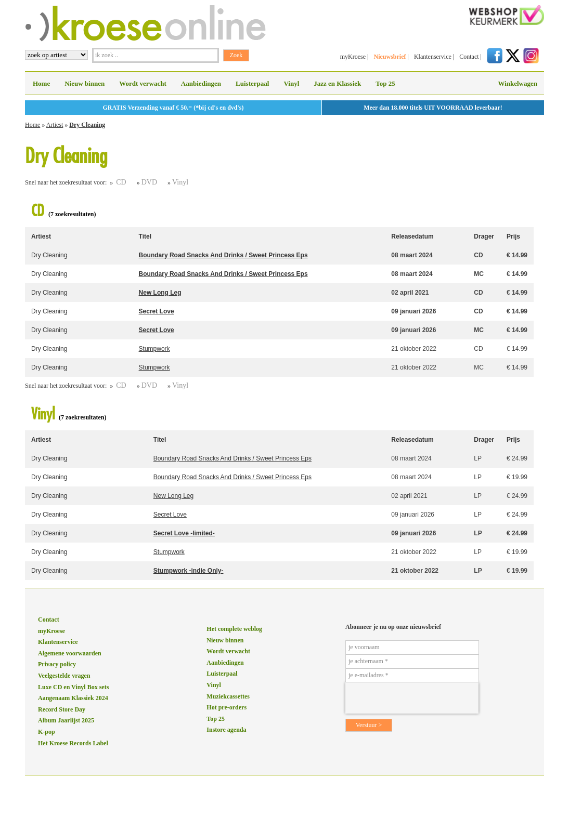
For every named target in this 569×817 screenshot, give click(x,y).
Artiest (54, 124)
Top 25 (385, 83)
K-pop (46, 731)
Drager (484, 236)
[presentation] (412, 698)
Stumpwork (154, 348)
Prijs (513, 236)
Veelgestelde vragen (64, 675)
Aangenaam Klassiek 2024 (73, 698)
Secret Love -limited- (184, 533)
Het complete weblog (234, 628)
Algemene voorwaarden (69, 653)
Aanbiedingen (201, 83)
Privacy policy (57, 664)
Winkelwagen (517, 83)
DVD (149, 182)
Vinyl (291, 83)
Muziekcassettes (228, 696)
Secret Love (156, 311)
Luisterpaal (252, 83)
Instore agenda (226, 729)
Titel (145, 236)
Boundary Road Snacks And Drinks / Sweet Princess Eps (223, 255)
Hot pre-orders (226, 707)
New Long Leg (160, 292)
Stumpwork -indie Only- (188, 570)
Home (41, 83)
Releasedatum (412, 236)
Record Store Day (61, 709)
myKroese (353, 56)
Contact (469, 56)
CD (121, 182)
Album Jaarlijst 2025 (66, 720)
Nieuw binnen (84, 83)
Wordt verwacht (142, 83)
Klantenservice (432, 56)
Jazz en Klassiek (337, 83)
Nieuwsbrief (389, 56)
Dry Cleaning (87, 124)
